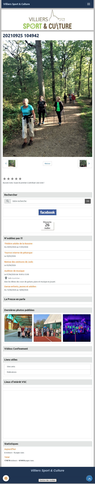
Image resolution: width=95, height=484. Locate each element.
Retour (47, 163)
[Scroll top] (89, 478)
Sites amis (11, 366)
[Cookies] (6, 478)
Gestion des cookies (48, 480)
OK (88, 201)
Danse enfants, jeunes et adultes (20, 286)
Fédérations (11, 372)
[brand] (16, 4)
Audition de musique (14, 271)
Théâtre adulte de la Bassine (18, 243)
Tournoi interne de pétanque (18, 252)
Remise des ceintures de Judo (18, 262)
